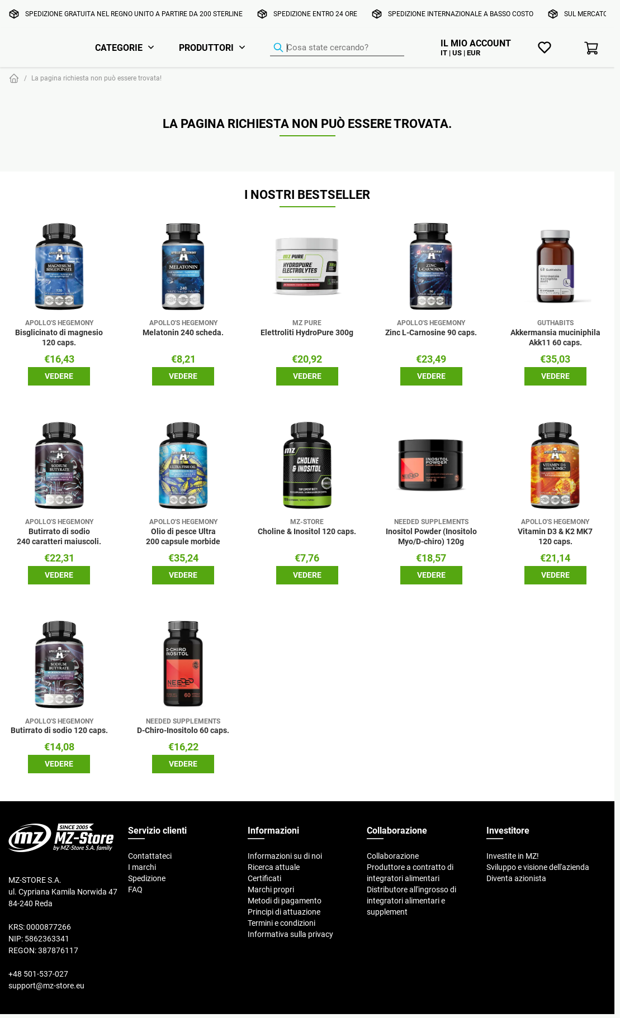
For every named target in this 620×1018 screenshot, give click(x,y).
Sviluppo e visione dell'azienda (537, 867)
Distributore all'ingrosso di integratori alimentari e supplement (411, 901)
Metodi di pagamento (284, 901)
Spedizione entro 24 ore (315, 13)
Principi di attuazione (284, 912)
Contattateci (150, 856)
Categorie (119, 47)
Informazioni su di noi (285, 856)
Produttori (206, 47)
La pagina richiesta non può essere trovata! (96, 78)
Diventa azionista (516, 878)
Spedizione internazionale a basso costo (460, 13)
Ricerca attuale (274, 867)
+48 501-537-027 (38, 974)
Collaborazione (393, 856)
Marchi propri (271, 889)
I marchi (142, 867)
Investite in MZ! (512, 856)
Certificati (264, 878)
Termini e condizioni (281, 923)
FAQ (135, 889)
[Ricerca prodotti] (337, 48)
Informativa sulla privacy (290, 934)
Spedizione (146, 878)
